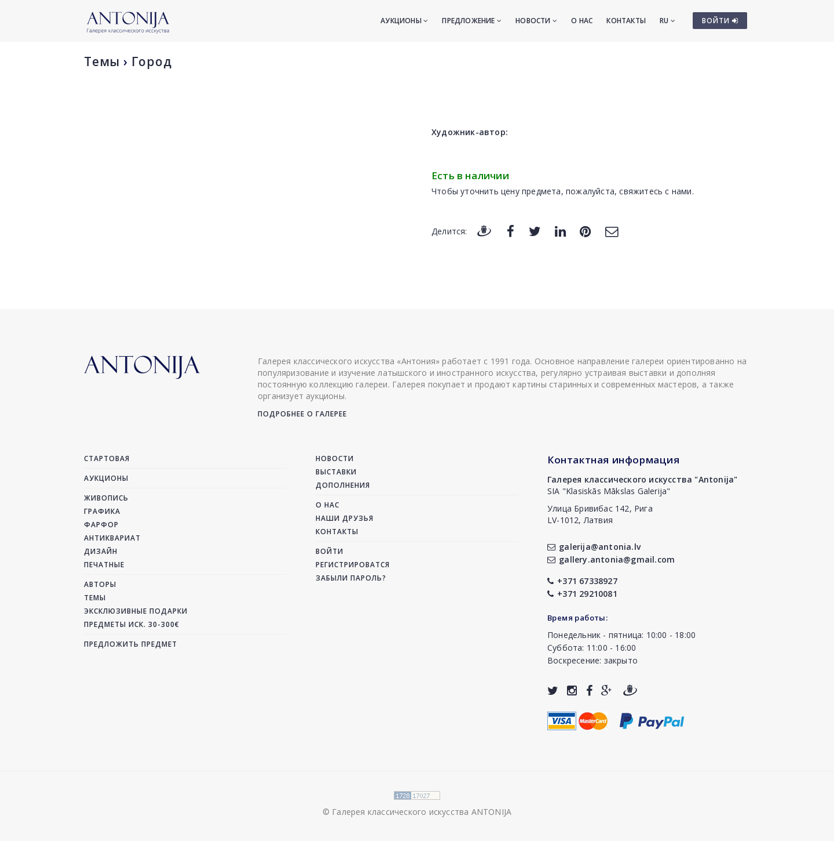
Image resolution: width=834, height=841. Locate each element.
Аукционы (404, 21)
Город (151, 61)
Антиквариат (112, 538)
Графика (102, 511)
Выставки (336, 472)
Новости (536, 21)
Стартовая (107, 458)
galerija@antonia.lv (594, 546)
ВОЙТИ (720, 21)
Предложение (472, 21)
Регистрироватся (353, 565)
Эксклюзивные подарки (136, 611)
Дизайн (101, 551)
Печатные (104, 565)
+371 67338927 (582, 580)
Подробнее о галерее (302, 414)
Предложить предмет (130, 644)
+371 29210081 (582, 593)
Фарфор (101, 525)
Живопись (106, 498)
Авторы (100, 584)
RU (667, 21)
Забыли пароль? (351, 578)
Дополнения (343, 485)
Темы (102, 61)
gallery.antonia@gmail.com (611, 559)
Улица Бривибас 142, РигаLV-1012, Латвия (600, 514)
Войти (329, 551)
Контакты (626, 21)
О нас (581, 21)
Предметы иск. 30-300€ (132, 624)
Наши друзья (345, 518)
